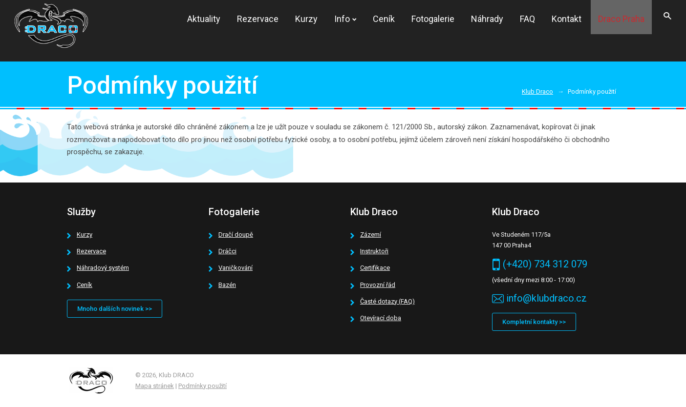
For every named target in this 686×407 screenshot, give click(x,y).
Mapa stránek (154, 385)
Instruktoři (374, 251)
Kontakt (566, 19)
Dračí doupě (235, 234)
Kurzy (306, 19)
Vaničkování (235, 267)
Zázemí (370, 234)
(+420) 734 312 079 (545, 264)
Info (342, 19)
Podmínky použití (202, 385)
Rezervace (258, 19)
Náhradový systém (103, 267)
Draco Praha (621, 19)
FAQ (527, 19)
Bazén (227, 284)
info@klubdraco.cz (546, 298)
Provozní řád (377, 284)
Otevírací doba (380, 318)
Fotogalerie (432, 19)
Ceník (384, 19)
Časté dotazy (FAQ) (387, 301)
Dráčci (227, 251)
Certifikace (375, 267)
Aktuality (203, 19)
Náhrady (487, 19)
